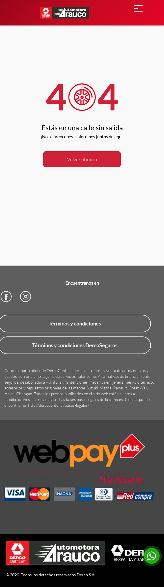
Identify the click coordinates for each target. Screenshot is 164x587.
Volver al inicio (82, 159)
